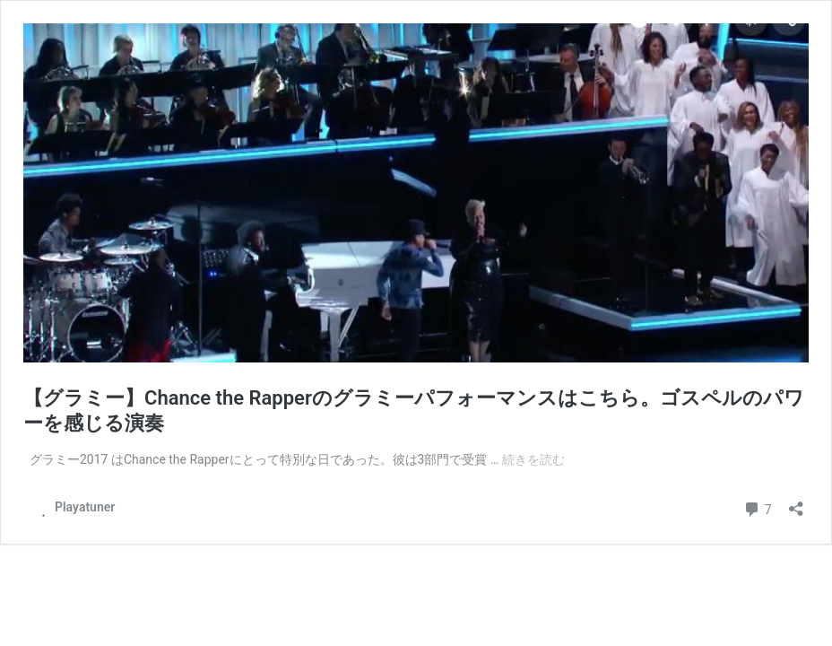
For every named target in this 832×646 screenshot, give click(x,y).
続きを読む (533, 459)
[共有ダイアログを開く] (796, 503)
